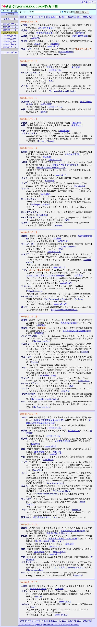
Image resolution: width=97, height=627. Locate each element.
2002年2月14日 (55, 428)
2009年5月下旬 (9, 41)
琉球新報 (57, 238)
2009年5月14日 (65, 283)
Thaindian (57, 225)
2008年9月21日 (54, 252)
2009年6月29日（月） (30, 61)
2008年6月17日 (55, 454)
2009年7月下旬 (9, 24)
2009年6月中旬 (26, 17)
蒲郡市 (49, 67)
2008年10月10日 (60, 304)
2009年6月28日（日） (30, 98)
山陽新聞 (69, 544)
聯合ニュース (59, 552)
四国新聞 (55, 44)
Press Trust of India (55, 483)
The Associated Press (68, 246)
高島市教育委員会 (69, 323)
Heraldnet (78, 575)
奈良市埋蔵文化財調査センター (77, 331)
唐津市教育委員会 (63, 441)
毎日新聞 (59, 589)
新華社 (44, 112)
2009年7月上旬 (41, 17)
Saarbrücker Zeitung (47, 375)
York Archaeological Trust (55, 299)
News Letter (42, 215)
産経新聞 (76, 123)
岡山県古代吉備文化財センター (62, 538)
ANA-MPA (45, 194)
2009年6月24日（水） (30, 316)
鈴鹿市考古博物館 (38, 589)
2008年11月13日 (53, 436)
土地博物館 (39, 452)
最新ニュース (55, 17)
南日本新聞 (46, 104)
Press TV (39, 596)
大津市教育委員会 (73, 154)
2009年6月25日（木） (30, 232)
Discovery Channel (46, 141)
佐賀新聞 (35, 444)
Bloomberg (49, 181)
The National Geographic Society (62, 91)
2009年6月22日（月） (30, 524)
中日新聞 (35, 38)
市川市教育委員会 (44, 33)
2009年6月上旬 (9, 39)
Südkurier (76, 509)
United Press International (46, 494)
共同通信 (79, 275)
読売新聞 (80, 33)
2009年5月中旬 (9, 44)
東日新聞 (75, 67)
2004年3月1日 (54, 546)
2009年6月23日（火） (30, 414)
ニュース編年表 (69, 17)
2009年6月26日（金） (30, 148)
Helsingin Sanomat (34, 291)
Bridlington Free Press (40, 204)
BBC (51, 80)
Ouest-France (83, 381)
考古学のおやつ (88, 2)
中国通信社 (76, 125)
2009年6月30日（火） (30, 22)
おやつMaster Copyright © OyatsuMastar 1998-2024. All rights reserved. (48, 624)
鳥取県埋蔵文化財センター (73, 531)
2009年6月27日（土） (30, 119)
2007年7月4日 (63, 241)
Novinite (84, 352)
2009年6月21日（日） (30, 582)
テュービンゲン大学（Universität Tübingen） (46, 275)
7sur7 (33, 607)
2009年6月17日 (59, 267)
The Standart (79, 186)
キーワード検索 (10, 11)
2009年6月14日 (55, 70)
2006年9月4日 (50, 446)
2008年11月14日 (55, 107)
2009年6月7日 (65, 602)
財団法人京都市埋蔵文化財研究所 (49, 420)
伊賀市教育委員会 (80, 36)
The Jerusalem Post (35, 570)
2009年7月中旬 (9, 27)
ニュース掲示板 (84, 17)
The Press (79, 299)
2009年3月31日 (61, 615)
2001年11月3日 (55, 159)
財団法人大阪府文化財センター (67, 165)
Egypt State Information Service (64, 310)
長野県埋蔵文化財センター (45, 517)
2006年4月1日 (61, 175)
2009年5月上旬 (9, 47)
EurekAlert (37, 470)
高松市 (37, 44)
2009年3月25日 (53, 46)
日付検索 (10, 14)
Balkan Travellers (66, 51)
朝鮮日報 (57, 452)
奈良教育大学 (74, 431)
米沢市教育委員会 (46, 28)
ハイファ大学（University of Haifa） (68, 567)
